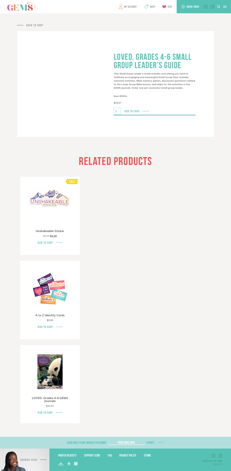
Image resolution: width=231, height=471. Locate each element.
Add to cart (132, 111)
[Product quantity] (117, 111)
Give (170, 6)
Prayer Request (67, 455)
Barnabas (61, 464)
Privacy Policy (127, 455)
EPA (75, 464)
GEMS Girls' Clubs (21, 6)
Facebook (212, 7)
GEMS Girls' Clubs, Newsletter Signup (86, 442)
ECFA (68, 464)
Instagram (206, 7)
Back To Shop (34, 25)
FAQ (110, 455)
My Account (130, 6)
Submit (150, 442)
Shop (152, 6)
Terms (147, 455)
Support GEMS (92, 455)
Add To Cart (45, 242)
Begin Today (193, 6)
